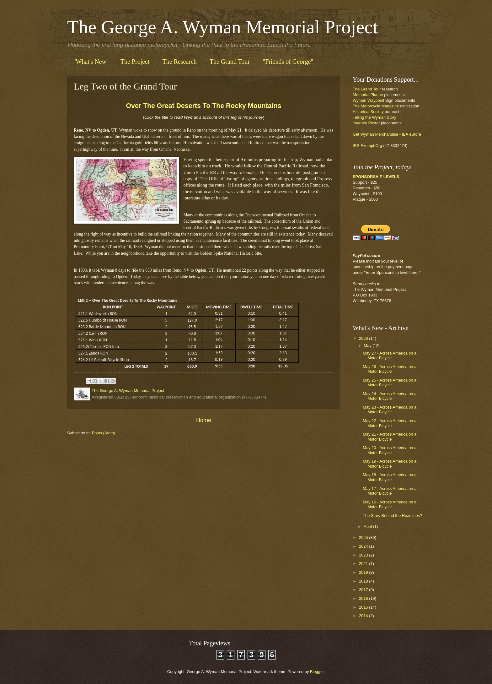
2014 (364, 615)
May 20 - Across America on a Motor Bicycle (389, 450)
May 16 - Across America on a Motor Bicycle (389, 504)
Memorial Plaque (368, 94)
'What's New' (91, 61)
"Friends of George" (288, 61)
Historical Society (369, 111)
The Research (179, 61)
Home (203, 420)
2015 (364, 607)
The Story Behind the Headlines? (392, 515)
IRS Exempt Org (368, 145)
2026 (364, 338)
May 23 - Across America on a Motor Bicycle (389, 409)
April (368, 526)
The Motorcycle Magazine (376, 106)
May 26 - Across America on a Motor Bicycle (389, 369)
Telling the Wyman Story (374, 117)
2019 (364, 572)
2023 (364, 555)
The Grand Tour (230, 61)
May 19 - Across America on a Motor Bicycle (389, 463)
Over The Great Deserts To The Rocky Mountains (203, 106)
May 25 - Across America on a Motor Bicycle (389, 382)
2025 (364, 537)
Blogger (317, 671)
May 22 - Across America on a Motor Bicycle (389, 423)
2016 (364, 598)
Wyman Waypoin (368, 100)
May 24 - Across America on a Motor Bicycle (389, 396)
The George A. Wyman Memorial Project (222, 27)
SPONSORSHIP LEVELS (376, 176)
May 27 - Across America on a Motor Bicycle (389, 355)
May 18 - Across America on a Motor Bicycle (389, 477)
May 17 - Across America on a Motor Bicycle (389, 491)
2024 (364, 546)
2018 (364, 581)
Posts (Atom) (103, 433)
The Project (135, 61)
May (368, 345)
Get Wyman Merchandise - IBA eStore (387, 134)
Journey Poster (366, 123)
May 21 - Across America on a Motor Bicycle (389, 436)
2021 (364, 563)
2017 (364, 589)
